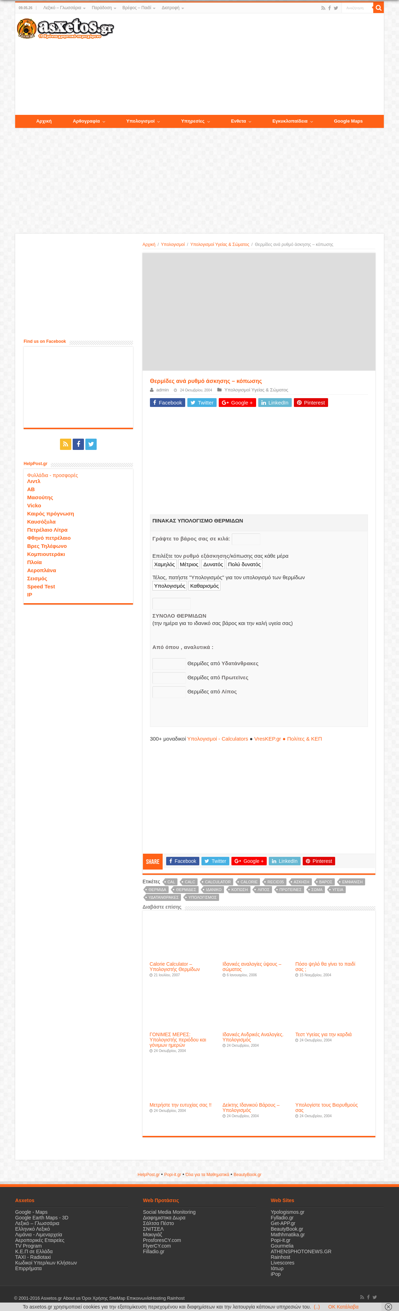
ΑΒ (31, 489)
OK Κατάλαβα (343, 1307)
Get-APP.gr (283, 1223)
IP (29, 595)
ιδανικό (214, 890)
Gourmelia (282, 1246)
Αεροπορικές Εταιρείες (40, 1240)
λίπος (264, 890)
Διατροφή (170, 7)
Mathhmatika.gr (288, 1234)
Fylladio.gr (282, 1217)
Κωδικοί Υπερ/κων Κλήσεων (46, 1263)
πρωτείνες (290, 890)
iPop (276, 1274)
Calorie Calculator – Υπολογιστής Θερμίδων (175, 966)
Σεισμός (37, 578)
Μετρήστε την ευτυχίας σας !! (181, 1105)
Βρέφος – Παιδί (136, 7)
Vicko (34, 505)
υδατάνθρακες (164, 897)
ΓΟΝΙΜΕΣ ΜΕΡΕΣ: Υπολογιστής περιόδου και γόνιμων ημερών (178, 1040)
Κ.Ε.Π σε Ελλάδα (34, 1251)
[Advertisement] (249, 64)
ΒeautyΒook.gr (247, 1174)
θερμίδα (157, 890)
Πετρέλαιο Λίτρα (47, 530)
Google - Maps (31, 1212)
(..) (317, 1307)
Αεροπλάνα (41, 570)
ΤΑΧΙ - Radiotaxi (33, 1257)
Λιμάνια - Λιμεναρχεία (38, 1234)
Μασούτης (40, 497)
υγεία (337, 890)
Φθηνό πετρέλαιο (49, 538)
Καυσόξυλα (41, 522)
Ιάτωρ (277, 1268)
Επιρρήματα (28, 1268)
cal (171, 882)
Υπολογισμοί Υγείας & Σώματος (219, 244)
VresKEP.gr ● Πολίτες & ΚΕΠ (288, 739)
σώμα (317, 890)
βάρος (325, 882)
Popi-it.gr (172, 1174)
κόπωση (239, 890)
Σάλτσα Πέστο (158, 1223)
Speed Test (41, 586)
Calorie (249, 882)
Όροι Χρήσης (94, 1298)
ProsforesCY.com (162, 1240)
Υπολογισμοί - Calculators (217, 739)
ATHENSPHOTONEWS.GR (301, 1251)
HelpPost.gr (149, 1174)
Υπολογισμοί (173, 244)
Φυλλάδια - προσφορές (52, 475)
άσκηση (301, 882)
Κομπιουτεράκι (46, 554)
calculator (218, 882)
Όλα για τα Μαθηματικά (207, 1174)
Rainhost (280, 1257)
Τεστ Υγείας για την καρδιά (323, 1034)
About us (71, 1298)
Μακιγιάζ (152, 1234)
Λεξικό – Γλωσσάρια (62, 7)
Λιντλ (34, 481)
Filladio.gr (153, 1251)
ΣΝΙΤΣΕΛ (153, 1229)
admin (162, 389)
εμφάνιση (352, 882)
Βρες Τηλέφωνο (47, 546)
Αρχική (149, 244)
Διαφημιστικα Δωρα (164, 1217)
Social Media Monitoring (169, 1212)
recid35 (275, 882)
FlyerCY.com (157, 1246)
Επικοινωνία (138, 1298)
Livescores (283, 1263)
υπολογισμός (202, 897)
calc (190, 882)
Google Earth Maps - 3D (41, 1217)
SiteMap (117, 1298)
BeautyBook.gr (287, 1229)
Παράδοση (102, 7)
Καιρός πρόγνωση (50, 514)
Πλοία (34, 562)
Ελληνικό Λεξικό (32, 1229)
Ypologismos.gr (287, 1212)
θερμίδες (186, 890)
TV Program (28, 1246)
